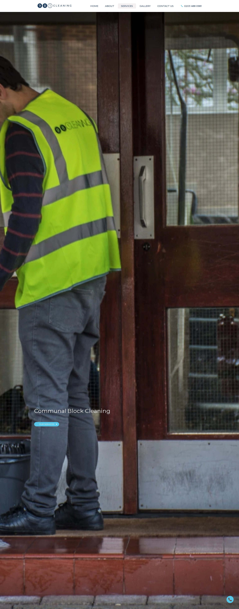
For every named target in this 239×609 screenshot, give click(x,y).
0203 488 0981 (193, 5)
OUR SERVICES (46, 424)
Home (94, 5)
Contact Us (165, 5)
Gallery (145, 5)
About (109, 5)
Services (127, 5)
